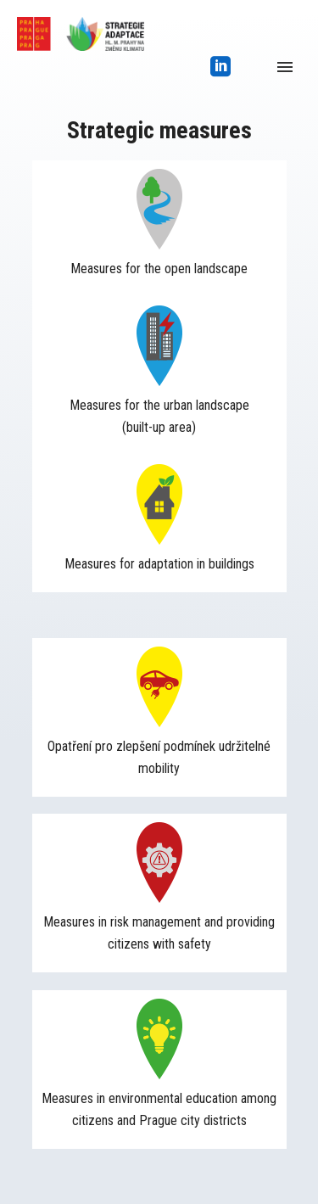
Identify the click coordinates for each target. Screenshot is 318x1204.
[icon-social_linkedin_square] (221, 67)
